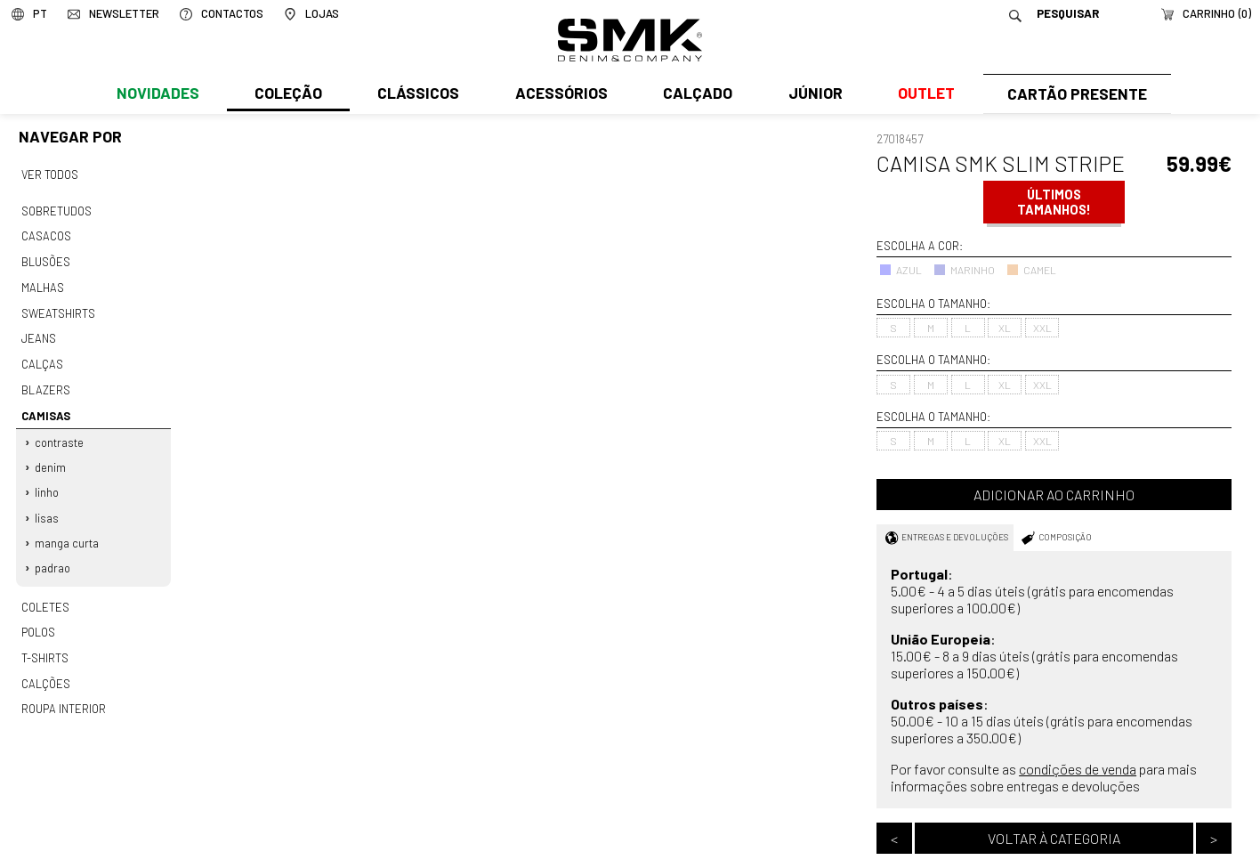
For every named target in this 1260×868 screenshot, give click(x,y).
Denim (51, 456)
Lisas (48, 504)
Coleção (287, 95)
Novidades (157, 95)
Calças (41, 356)
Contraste (60, 432)
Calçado (694, 95)
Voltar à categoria (1054, 838)
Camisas (45, 405)
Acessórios (559, 95)
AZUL (900, 270)
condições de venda (1077, 768)
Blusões (45, 258)
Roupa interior (63, 689)
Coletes (45, 590)
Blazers (45, 381)
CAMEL (1031, 270)
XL (1004, 327)
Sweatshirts (57, 307)
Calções (45, 664)
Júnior (811, 95)
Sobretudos (56, 209)
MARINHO (964, 270)
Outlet (920, 95)
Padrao (53, 553)
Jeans (38, 332)
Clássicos (416, 95)
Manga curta (68, 529)
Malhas (41, 283)
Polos (38, 615)
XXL (1042, 327)
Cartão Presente (1074, 95)
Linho (48, 480)
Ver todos (49, 173)
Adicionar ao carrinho (1054, 494)
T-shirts (45, 640)
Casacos (45, 234)
